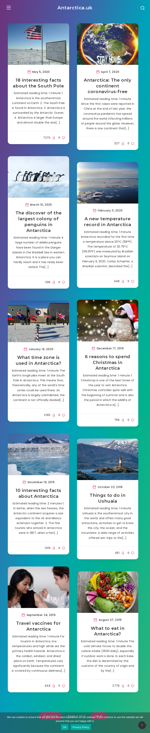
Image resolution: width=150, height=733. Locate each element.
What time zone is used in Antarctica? (38, 361)
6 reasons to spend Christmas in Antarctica (107, 363)
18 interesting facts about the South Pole (38, 83)
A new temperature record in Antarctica (107, 222)
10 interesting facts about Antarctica (38, 494)
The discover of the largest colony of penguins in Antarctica (38, 222)
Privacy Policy (80, 727)
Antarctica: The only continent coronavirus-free (107, 86)
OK (65, 727)
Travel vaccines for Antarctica (38, 627)
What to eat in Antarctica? (107, 632)
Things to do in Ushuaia (107, 499)
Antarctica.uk (75, 7)
